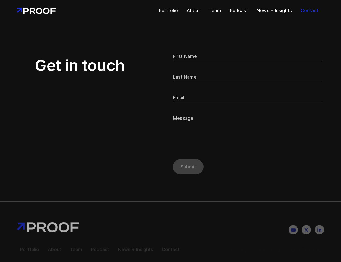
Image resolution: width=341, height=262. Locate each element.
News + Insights (274, 10)
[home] (36, 10)
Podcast (239, 10)
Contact (309, 10)
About (193, 10)
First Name (185, 56)
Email (178, 97)
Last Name (185, 77)
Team (215, 10)
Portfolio (168, 10)
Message (183, 118)
